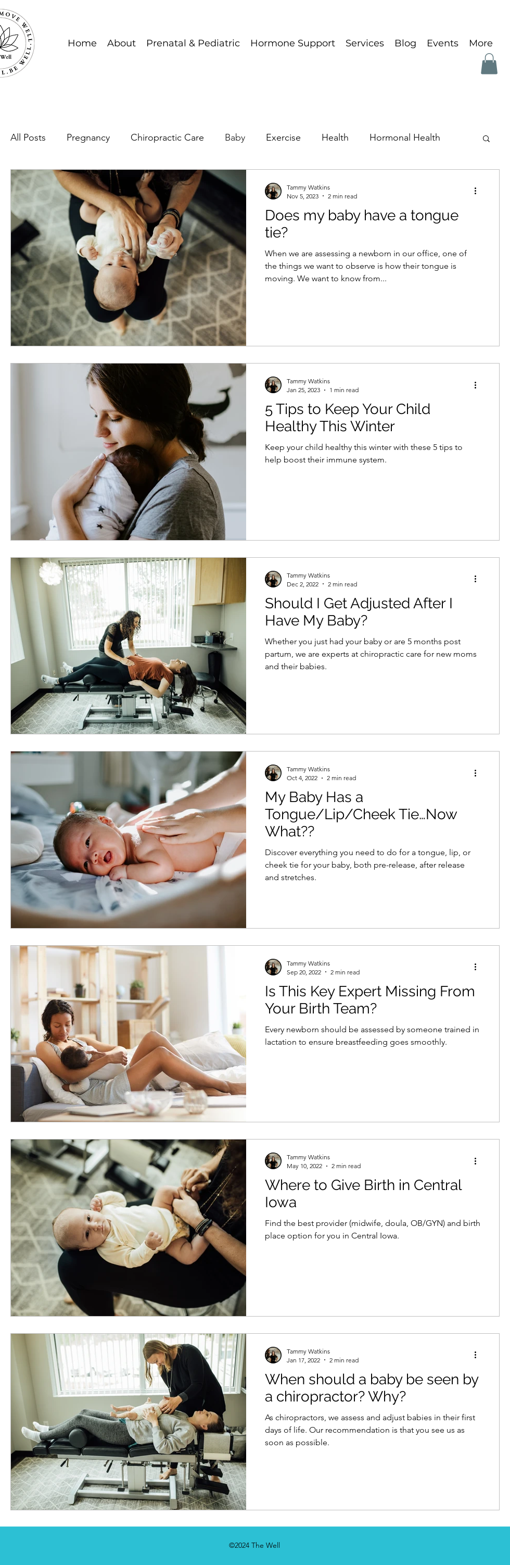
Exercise (283, 137)
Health (335, 137)
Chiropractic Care (167, 137)
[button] (489, 63)
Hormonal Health (404, 137)
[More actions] (479, 191)
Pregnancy (88, 137)
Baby (235, 137)
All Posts (28, 137)
